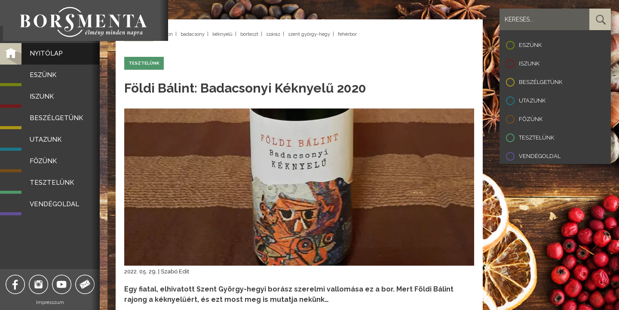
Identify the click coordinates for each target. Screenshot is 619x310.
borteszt (249, 34)
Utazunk (532, 100)
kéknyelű (222, 34)
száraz (273, 34)
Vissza (139, 35)
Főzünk (530, 119)
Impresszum (54, 302)
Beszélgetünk (540, 82)
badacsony (193, 34)
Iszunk (529, 63)
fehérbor (347, 34)
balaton (164, 34)
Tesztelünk (536, 137)
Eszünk (530, 45)
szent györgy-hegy (309, 34)
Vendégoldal (540, 156)
